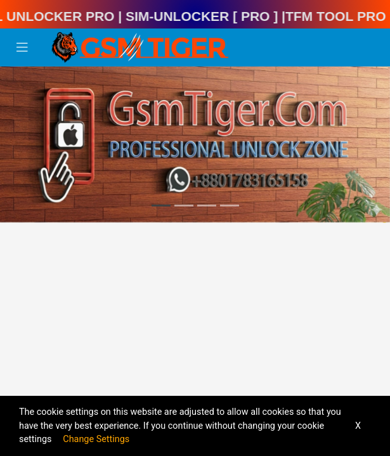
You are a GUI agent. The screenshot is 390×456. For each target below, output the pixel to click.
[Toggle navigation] (22, 47)
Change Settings (96, 439)
